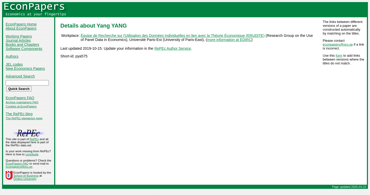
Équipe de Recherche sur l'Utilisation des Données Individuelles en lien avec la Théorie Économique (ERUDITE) (173, 35)
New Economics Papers (25, 68)
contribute (32, 154)
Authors (12, 56)
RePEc (34, 139)
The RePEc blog (19, 114)
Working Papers (19, 36)
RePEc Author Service (172, 48)
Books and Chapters (22, 45)
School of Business (26, 175)
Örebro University (24, 178)
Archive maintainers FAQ (22, 102)
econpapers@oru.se (338, 44)
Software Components (24, 49)
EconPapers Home (21, 24)
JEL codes (14, 64)
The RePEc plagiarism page (24, 118)
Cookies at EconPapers (21, 106)
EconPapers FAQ (20, 98)
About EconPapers (21, 28)
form (339, 55)
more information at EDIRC (229, 40)
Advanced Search (20, 76)
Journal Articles (18, 40)
